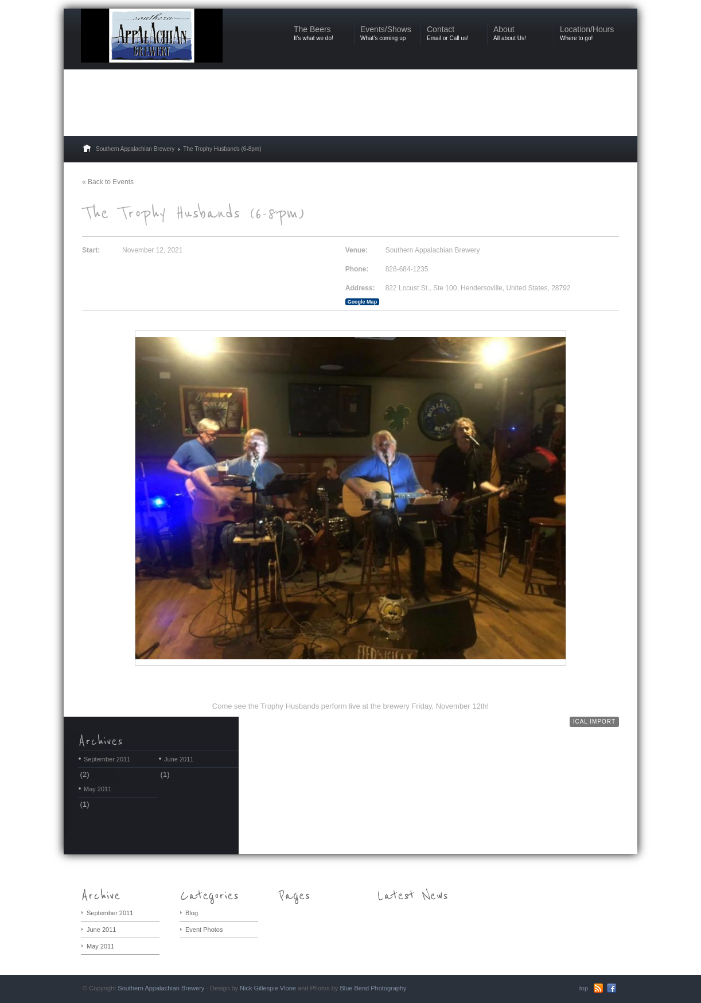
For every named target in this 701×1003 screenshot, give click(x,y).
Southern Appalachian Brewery (135, 149)
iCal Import (594, 721)
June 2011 (178, 759)
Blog (191, 912)
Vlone (288, 988)
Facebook (611, 988)
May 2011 (97, 789)
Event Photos (204, 929)
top (583, 988)
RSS (598, 988)
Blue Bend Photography (373, 988)
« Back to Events (108, 182)
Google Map (362, 302)
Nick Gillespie (259, 988)
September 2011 (107, 759)
